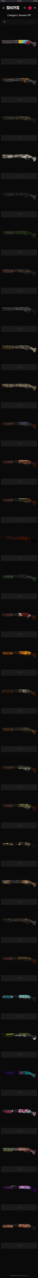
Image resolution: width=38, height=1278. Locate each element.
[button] (4, 8)
